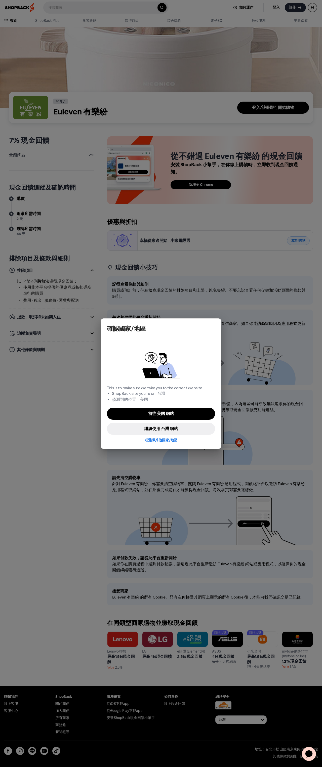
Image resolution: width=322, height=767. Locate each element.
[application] (309, 754)
